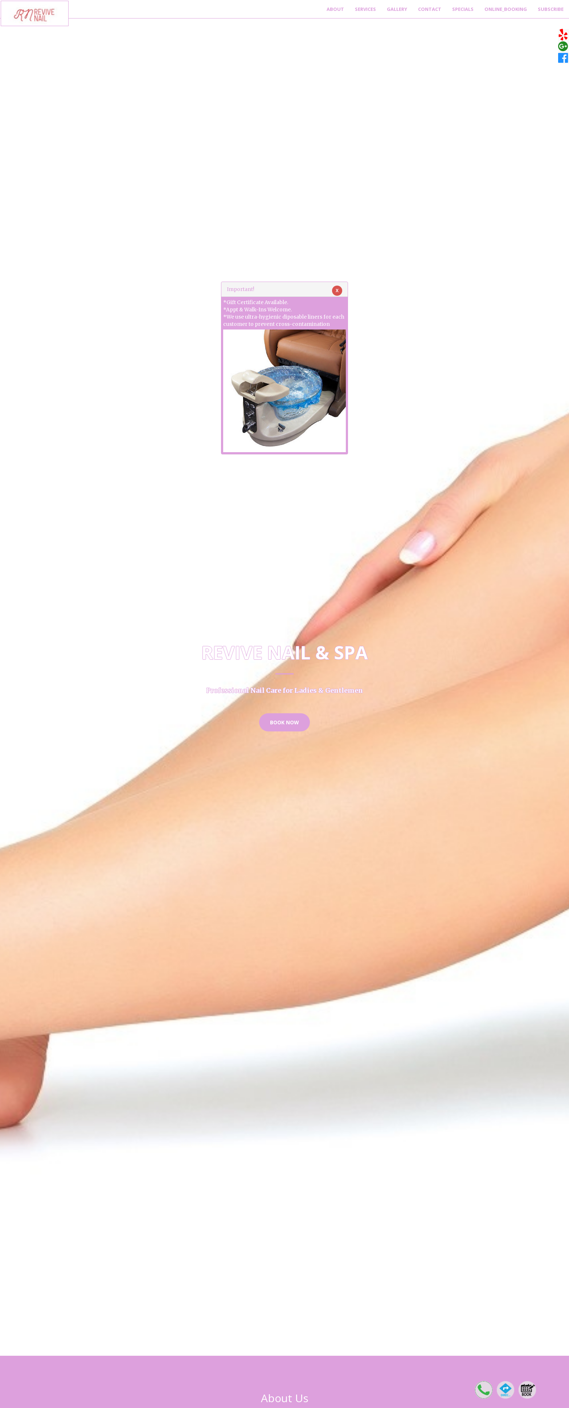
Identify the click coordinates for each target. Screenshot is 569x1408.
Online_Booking (505, 9)
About (335, 9)
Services (365, 9)
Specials (463, 9)
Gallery (397, 9)
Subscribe (551, 9)
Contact (429, 9)
